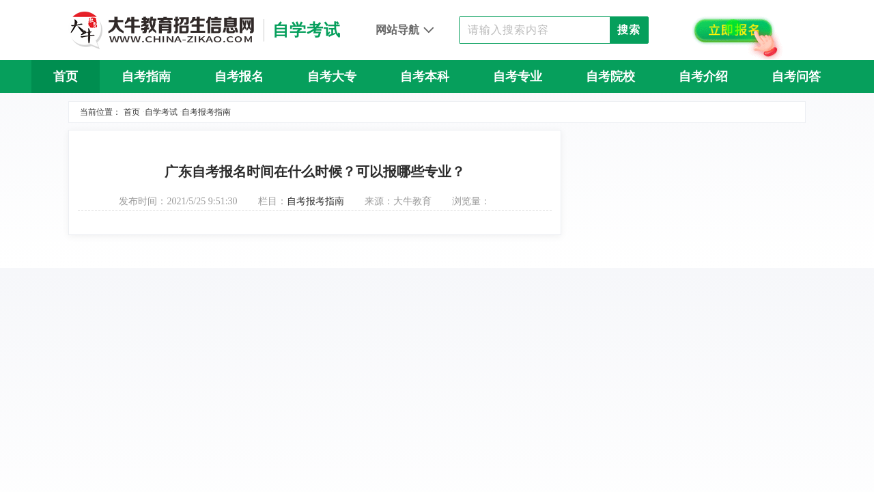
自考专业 (517, 76)
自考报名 (239, 76)
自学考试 (161, 112)
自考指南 (146, 76)
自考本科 (424, 76)
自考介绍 (703, 76)
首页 (65, 76)
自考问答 (796, 76)
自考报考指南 (206, 112)
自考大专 (331, 76)
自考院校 (610, 76)
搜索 (628, 30)
